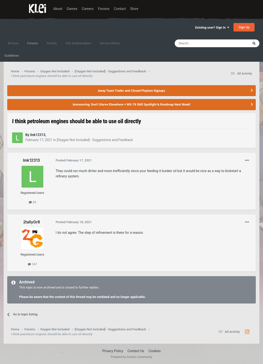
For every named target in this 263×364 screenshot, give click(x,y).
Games (72, 9)
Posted (74, 160)
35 (32, 202)
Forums (104, 9)
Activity (51, 43)
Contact (120, 9)
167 (32, 264)
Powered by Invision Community (131, 357)
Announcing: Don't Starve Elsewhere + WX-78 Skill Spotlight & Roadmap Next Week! (131, 104)
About (57, 9)
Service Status (110, 43)
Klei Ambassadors (78, 43)
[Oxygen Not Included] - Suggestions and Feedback (95, 140)
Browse (13, 43)
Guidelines (11, 55)
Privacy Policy (112, 351)
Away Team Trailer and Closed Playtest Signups (131, 90)
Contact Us (136, 351)
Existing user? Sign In (212, 27)
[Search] (200, 43)
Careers (88, 9)
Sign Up (244, 27)
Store (134, 9)
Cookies (155, 351)
